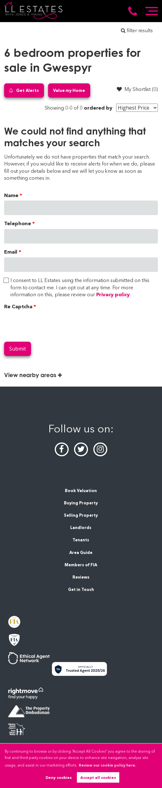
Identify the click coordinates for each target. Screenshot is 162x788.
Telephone (17, 223)
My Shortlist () (137, 89)
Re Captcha (18, 307)
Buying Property (81, 503)
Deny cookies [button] (59, 777)
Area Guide (80, 552)
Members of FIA (81, 564)
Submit (17, 348)
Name (11, 195)
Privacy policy (113, 295)
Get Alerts (24, 90)
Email (10, 252)
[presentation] (52, 324)
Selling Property (81, 515)
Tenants (80, 540)
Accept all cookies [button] (98, 777)
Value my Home (69, 90)
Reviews (81, 577)
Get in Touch (81, 589)
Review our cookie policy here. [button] (107, 765)
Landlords (80, 527)
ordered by (98, 108)
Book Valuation (81, 490)
